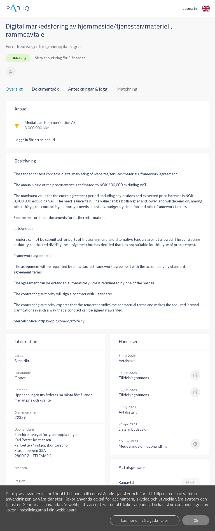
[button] (11, 72)
